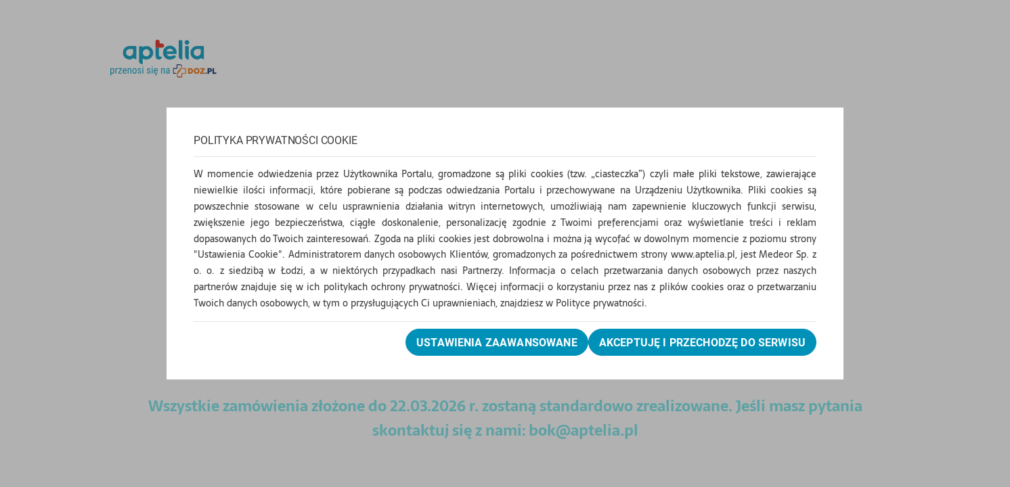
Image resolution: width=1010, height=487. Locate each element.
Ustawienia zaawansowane (496, 342)
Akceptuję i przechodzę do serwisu (702, 342)
